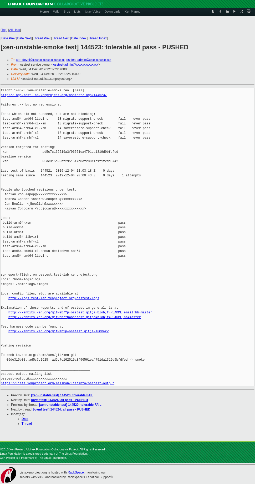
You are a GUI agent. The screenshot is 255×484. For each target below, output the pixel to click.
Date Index (78, 38)
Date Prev (8, 38)
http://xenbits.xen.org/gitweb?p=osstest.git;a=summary (58, 331)
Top (3, 30)
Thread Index (97, 38)
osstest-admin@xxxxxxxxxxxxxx (88, 60)
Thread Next (60, 38)
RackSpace (76, 472)
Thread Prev (41, 38)
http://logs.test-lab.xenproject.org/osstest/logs (53, 298)
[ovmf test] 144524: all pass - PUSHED (59, 400)
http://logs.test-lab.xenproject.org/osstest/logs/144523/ (54, 95)
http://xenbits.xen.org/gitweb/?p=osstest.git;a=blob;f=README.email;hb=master (80, 312)
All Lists (14, 30)
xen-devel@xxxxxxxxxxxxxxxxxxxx (40, 60)
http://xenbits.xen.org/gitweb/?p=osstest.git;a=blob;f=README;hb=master (74, 317)
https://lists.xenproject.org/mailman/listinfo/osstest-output (57, 383)
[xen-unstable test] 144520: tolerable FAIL (62, 395)
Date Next (24, 38)
